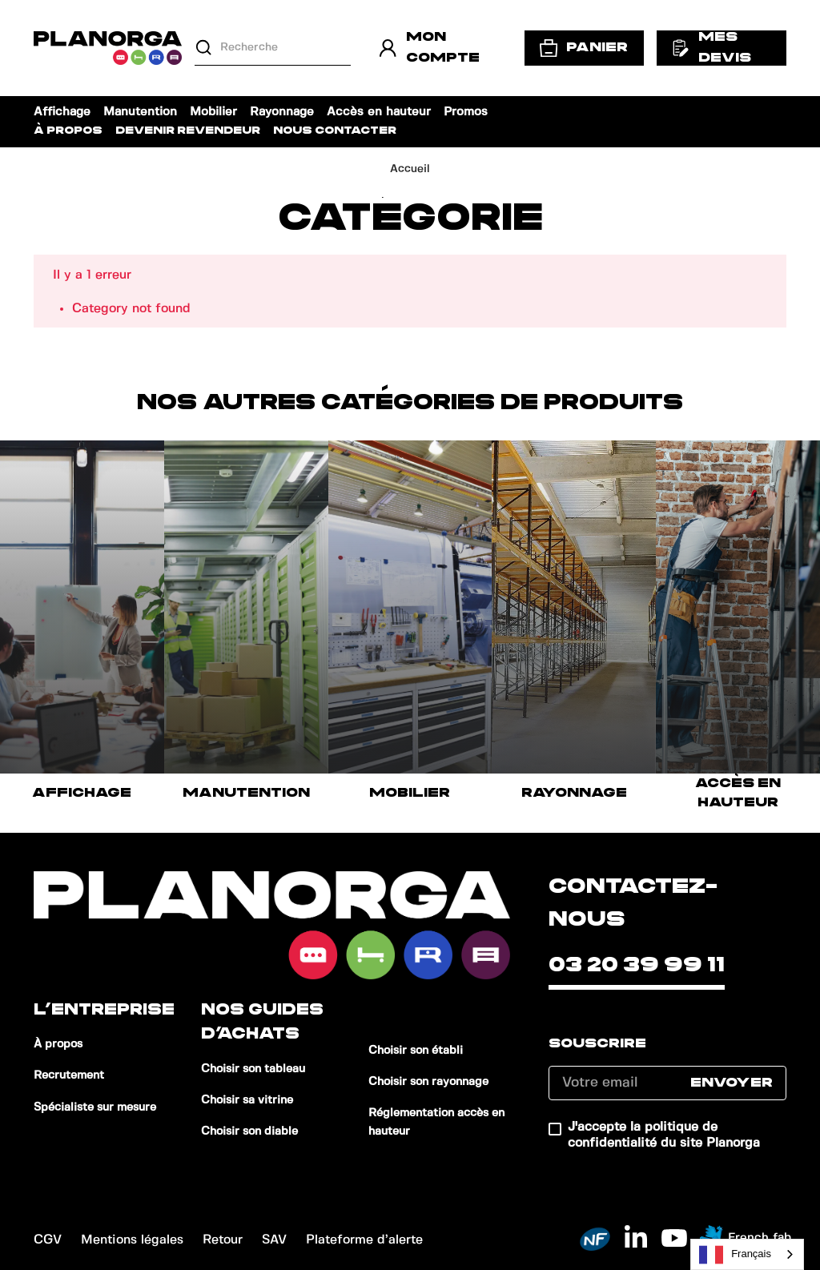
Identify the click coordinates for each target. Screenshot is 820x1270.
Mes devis (712, 47)
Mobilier (213, 112)
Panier (584, 48)
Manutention (140, 112)
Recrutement (69, 1075)
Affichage (62, 112)
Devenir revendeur (187, 131)
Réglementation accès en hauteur (436, 1122)
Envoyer (731, 1082)
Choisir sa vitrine (247, 1100)
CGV (48, 1240)
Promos (466, 112)
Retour (223, 1240)
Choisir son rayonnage (428, 1081)
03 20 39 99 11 (637, 965)
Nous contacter (334, 131)
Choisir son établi (415, 1050)
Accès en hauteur (379, 112)
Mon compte (429, 47)
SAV (274, 1240)
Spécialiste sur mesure (95, 1107)
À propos (68, 131)
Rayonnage (282, 112)
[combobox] (747, 1254)
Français (735, 1254)
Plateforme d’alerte (364, 1240)
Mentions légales (132, 1240)
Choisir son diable (249, 1131)
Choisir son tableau (253, 1069)
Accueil (410, 169)
